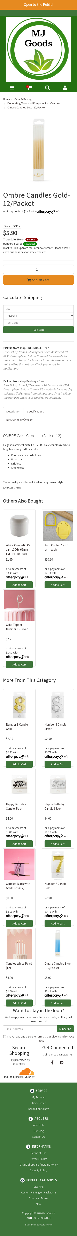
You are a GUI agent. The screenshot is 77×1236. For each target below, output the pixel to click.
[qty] (38, 308)
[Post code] (38, 322)
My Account (38, 1097)
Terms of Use (38, 1153)
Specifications (35, 411)
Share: (12, 226)
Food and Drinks (38, 1198)
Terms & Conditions (48, 1036)
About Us (38, 1125)
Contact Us (38, 1137)
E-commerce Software (35, 1224)
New (38, 1204)
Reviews (19, 420)
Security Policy (38, 1170)
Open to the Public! (38, 4)
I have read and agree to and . (38, 1038)
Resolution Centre (38, 1109)
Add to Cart (38, 279)
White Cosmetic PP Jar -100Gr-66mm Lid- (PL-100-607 (18, 549)
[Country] (38, 315)
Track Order (38, 1103)
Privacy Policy (38, 1159)
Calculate (38, 330)
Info (58, 211)
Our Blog (38, 1131)
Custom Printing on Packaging (38, 1192)
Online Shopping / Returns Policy (39, 1164)
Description (13, 411)
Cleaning (38, 1186)
